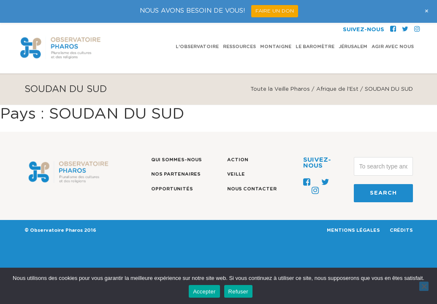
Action (237, 159)
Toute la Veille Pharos (280, 89)
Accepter (204, 291)
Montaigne (275, 24)
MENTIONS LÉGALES (353, 230)
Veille (236, 174)
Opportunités (172, 189)
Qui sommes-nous (176, 159)
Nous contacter (252, 189)
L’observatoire (197, 24)
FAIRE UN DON (274, 11)
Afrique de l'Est (337, 89)
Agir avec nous (393, 24)
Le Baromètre (315, 24)
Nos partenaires (176, 174)
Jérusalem (353, 24)
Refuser (238, 291)
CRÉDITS (401, 230)
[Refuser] (424, 286)
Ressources (239, 24)
